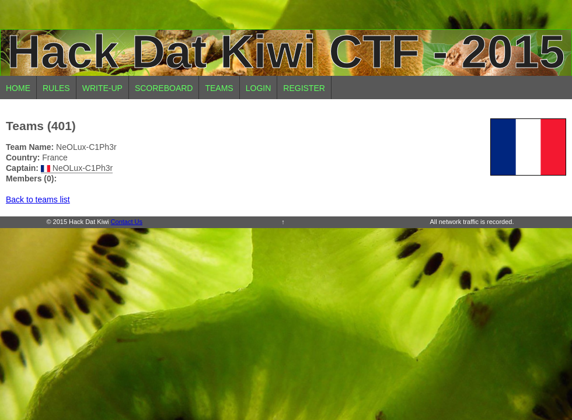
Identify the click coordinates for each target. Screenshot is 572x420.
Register (304, 88)
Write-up (102, 88)
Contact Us (126, 221)
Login (258, 88)
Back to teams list (38, 199)
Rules (56, 88)
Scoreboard (164, 88)
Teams (219, 88)
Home (18, 88)
